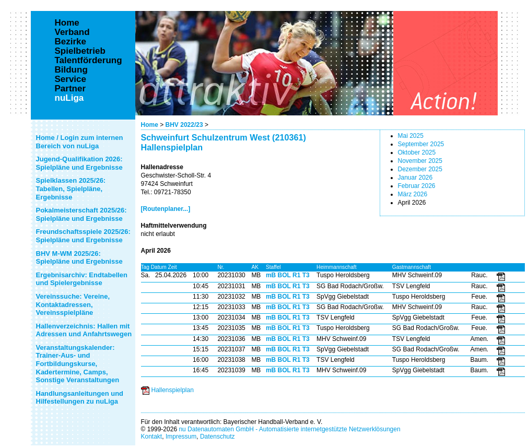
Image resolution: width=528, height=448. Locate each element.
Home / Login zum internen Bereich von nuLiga (79, 142)
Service (71, 79)
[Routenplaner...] (166, 209)
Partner (70, 88)
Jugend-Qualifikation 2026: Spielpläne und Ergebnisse (79, 163)
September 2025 (421, 144)
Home (149, 124)
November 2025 (420, 160)
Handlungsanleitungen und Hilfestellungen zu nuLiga (80, 398)
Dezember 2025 (420, 169)
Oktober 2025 (417, 152)
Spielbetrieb (80, 51)
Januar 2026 (415, 177)
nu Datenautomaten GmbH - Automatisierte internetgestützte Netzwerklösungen (289, 429)
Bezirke (70, 41)
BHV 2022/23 (184, 124)
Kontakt (151, 436)
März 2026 (413, 194)
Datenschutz (217, 436)
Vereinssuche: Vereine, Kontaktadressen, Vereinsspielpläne (73, 304)
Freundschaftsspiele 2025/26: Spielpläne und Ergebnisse (83, 236)
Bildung (71, 70)
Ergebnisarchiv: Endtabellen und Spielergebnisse (82, 279)
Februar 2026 (417, 186)
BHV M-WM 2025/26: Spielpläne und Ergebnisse (79, 258)
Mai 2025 (411, 135)
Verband (72, 32)
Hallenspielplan (172, 390)
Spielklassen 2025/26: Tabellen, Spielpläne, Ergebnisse (71, 188)
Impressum (181, 436)
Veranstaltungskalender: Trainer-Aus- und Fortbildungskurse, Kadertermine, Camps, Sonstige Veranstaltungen (78, 364)
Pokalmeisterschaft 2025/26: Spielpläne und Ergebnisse (81, 214)
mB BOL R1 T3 (288, 275)
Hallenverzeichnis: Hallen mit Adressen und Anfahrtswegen (84, 330)
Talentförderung (88, 60)
